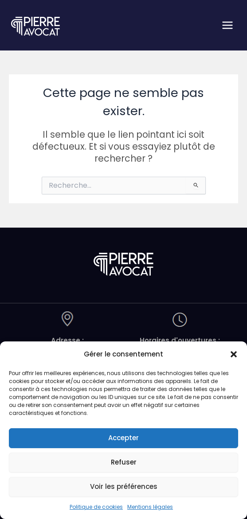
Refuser (124, 462)
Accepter (123, 437)
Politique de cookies (96, 507)
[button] (233, 354)
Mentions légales (150, 507)
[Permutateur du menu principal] (228, 25)
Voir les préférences (123, 486)
